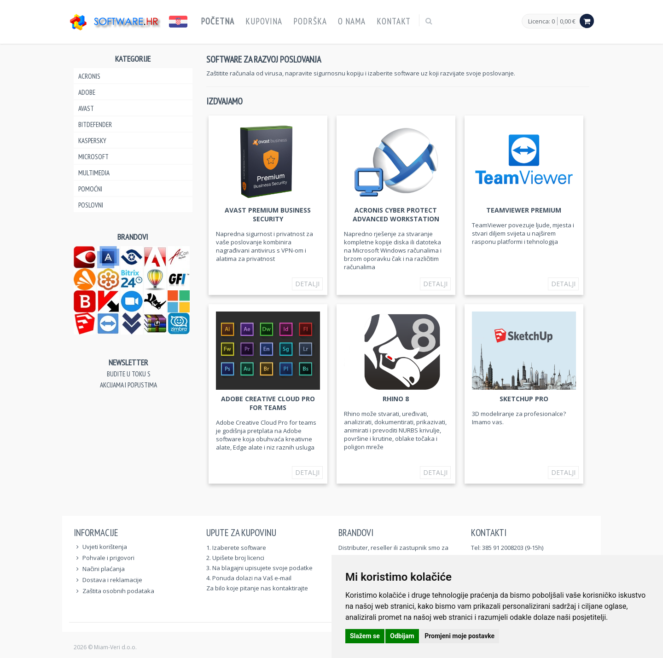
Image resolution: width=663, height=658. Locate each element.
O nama (352, 21)
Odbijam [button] (402, 636)
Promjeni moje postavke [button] (459, 636)
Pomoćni (90, 189)
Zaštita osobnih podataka (118, 591)
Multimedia (94, 172)
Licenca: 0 (541, 21)
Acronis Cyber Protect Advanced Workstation (396, 214)
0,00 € (568, 21)
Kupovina (263, 21)
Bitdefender (95, 124)
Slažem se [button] (365, 636)
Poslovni (90, 205)
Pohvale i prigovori (108, 558)
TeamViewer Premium (523, 210)
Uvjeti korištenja (104, 547)
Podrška (310, 21)
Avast (86, 108)
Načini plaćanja (103, 569)
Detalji (307, 283)
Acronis (89, 76)
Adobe (86, 92)
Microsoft (93, 156)
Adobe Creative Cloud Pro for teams (268, 403)
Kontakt (394, 21)
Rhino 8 (396, 398)
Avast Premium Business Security (268, 214)
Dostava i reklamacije (112, 580)
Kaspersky (92, 140)
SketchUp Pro (524, 398)
